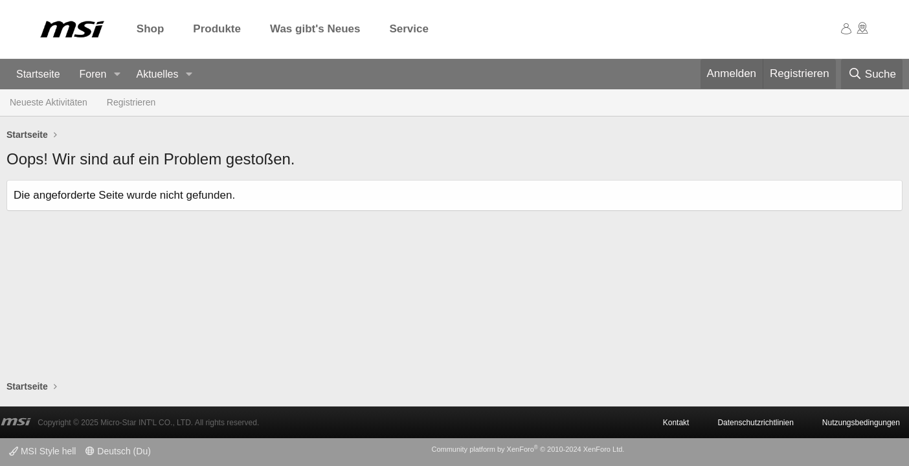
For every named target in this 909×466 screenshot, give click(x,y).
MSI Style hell (42, 451)
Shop (150, 29)
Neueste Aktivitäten (48, 102)
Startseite (38, 74)
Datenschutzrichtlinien (755, 422)
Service (409, 29)
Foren (93, 74)
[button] (116, 74)
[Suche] (872, 74)
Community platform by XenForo (527, 449)
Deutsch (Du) (117, 451)
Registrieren (131, 102)
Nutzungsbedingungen (861, 422)
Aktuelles (157, 74)
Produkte (217, 29)
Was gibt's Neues (315, 29)
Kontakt (676, 422)
